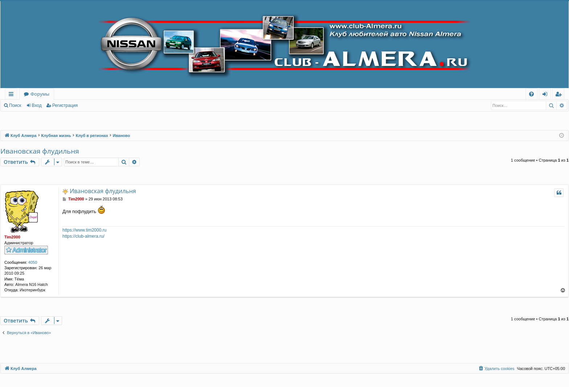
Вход (37, 105)
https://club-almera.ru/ (83, 236)
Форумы (39, 94)
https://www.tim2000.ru (84, 230)
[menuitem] (531, 94)
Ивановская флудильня (39, 151)
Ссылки (12, 95)
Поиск (15, 105)
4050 (32, 262)
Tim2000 (12, 237)
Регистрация (65, 105)
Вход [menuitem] (546, 95)
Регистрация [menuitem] (560, 95)
